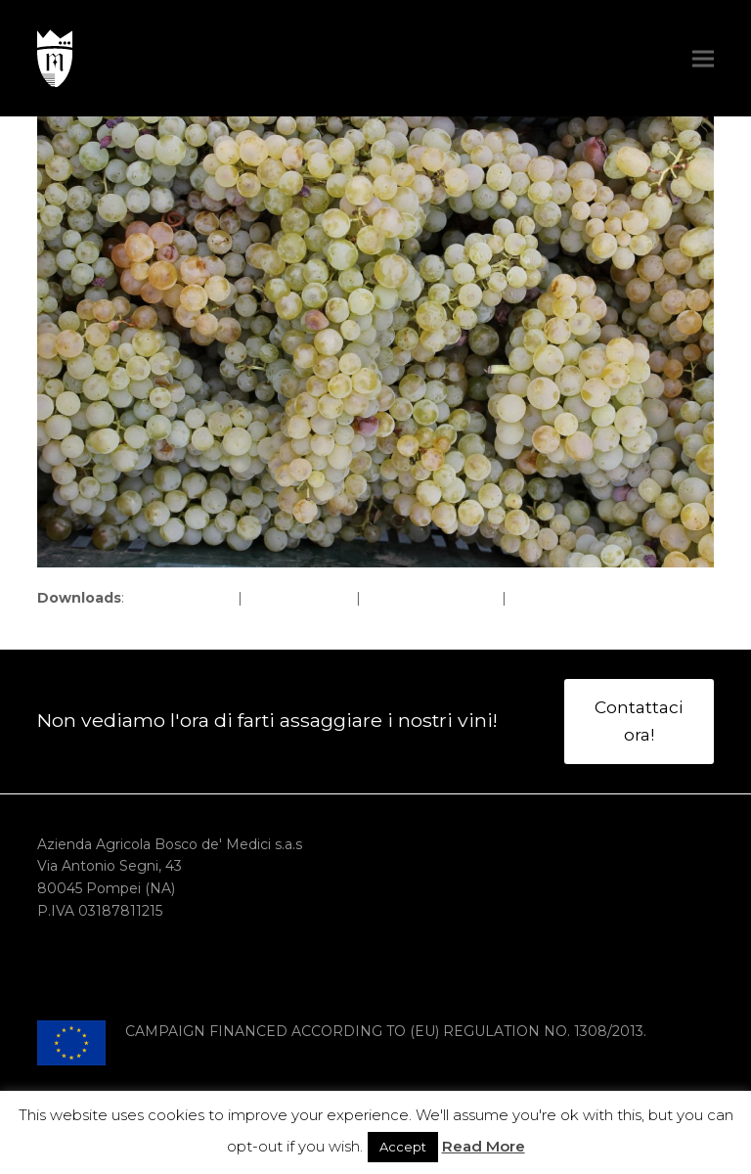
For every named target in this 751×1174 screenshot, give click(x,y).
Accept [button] (402, 1146)
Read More (483, 1146)
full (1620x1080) (181, 598)
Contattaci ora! (639, 721)
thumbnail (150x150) (577, 598)
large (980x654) (299, 598)
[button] (703, 58)
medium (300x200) (431, 598)
